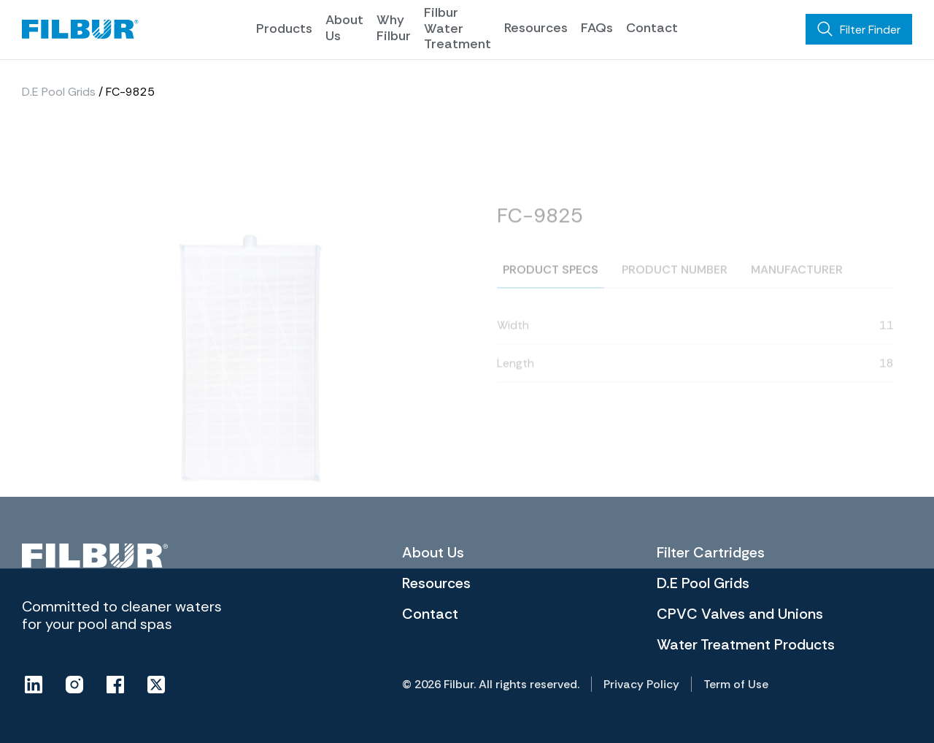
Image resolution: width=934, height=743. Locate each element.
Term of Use (735, 684)
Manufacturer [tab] (797, 288)
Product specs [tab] (550, 288)
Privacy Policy (641, 684)
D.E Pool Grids (59, 94)
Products (284, 28)
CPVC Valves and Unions (740, 613)
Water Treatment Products (746, 644)
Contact (652, 28)
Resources (536, 28)
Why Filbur (394, 28)
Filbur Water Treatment (457, 28)
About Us (344, 28)
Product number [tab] (674, 288)
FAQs (597, 28)
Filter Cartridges (711, 552)
